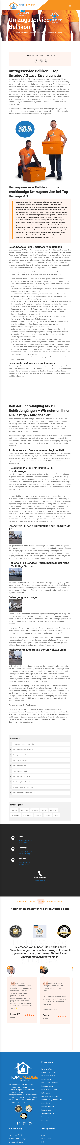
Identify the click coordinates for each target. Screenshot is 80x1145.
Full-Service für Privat (49, 1083)
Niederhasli (24, 810)
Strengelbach (27, 815)
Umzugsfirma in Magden (20, 760)
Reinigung (51, 55)
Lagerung (44, 1117)
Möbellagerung (47, 1103)
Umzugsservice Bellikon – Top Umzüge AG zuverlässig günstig (35, 73)
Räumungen (46, 1110)
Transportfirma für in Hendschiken (24, 744)
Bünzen (44, 810)
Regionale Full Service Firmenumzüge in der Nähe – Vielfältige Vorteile (39, 564)
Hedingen (38, 815)
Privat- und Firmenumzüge (44, 499)
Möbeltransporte (47, 1106)
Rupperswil (53, 810)
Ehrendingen (15, 815)
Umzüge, (35, 55)
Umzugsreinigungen (49, 1089)
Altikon (56, 815)
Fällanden (35, 810)
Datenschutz (46, 1138)
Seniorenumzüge (47, 1113)
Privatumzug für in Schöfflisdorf (23, 787)
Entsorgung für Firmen (17, 1135)
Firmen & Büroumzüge (17, 1138)
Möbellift (44, 1120)
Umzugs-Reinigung (16, 1142)
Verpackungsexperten (50, 301)
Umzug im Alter (47, 1079)
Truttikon (14, 810)
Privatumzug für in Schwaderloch (23, 782)
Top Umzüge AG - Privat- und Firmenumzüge (27, 32)
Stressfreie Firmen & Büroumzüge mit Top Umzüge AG (39, 527)
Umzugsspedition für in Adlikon (23, 749)
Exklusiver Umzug (48, 1076)
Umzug (36, 215)
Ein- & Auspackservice (49, 1096)
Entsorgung (45, 1093)
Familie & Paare (47, 1069)
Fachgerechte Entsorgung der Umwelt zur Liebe (37, 649)
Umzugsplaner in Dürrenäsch (22, 776)
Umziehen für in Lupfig (20, 771)
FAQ (42, 1142)
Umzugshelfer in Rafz (19, 765)
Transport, (43, 55)
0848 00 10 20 (40, 881)
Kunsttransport (47, 1086)
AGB (43, 1135)
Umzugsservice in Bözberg (21, 755)
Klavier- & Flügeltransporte (51, 1100)
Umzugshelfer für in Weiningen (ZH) (24, 792)
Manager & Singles (16, 521)
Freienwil (47, 815)
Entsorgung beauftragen (23, 597)
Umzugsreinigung (56, 357)
